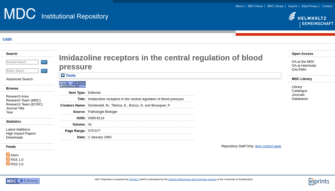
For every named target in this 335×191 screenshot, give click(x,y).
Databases (300, 99)
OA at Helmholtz (304, 66)
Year (9, 112)
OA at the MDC (303, 62)
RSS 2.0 (17, 164)
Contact (327, 6)
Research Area (17, 96)
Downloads (14, 137)
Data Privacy (310, 6)
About (239, 6)
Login (7, 39)
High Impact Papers (21, 133)
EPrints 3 (134, 179)
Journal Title (15, 108)
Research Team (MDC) (23, 100)
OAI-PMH (299, 70)
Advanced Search (19, 79)
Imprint (292, 6)
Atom (15, 155)
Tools (68, 75)
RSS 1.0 (17, 160)
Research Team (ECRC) (24, 104)
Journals (298, 95)
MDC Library (275, 6)
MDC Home (255, 6)
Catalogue (299, 91)
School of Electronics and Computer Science (192, 179)
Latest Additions (18, 129)
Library (297, 87)
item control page (268, 146)
